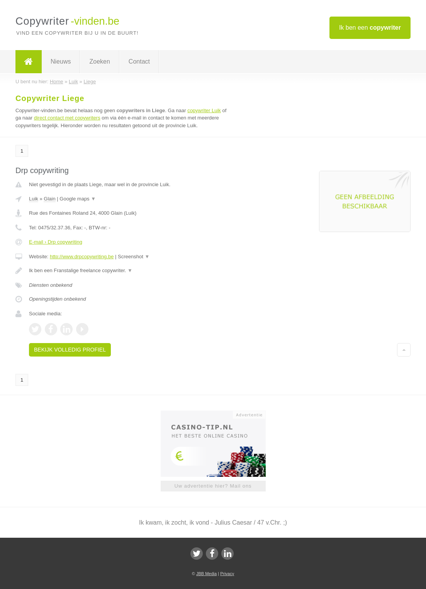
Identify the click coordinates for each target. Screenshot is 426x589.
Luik (33, 199)
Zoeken (99, 61)
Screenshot (133, 256)
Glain (49, 199)
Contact (139, 61)
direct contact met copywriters (67, 118)
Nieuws (61, 61)
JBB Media (206, 573)
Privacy (227, 573)
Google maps (77, 199)
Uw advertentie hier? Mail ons (212, 486)
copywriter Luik (204, 110)
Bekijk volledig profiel (70, 350)
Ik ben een (370, 27)
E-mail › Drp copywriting (55, 242)
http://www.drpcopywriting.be (82, 256)
